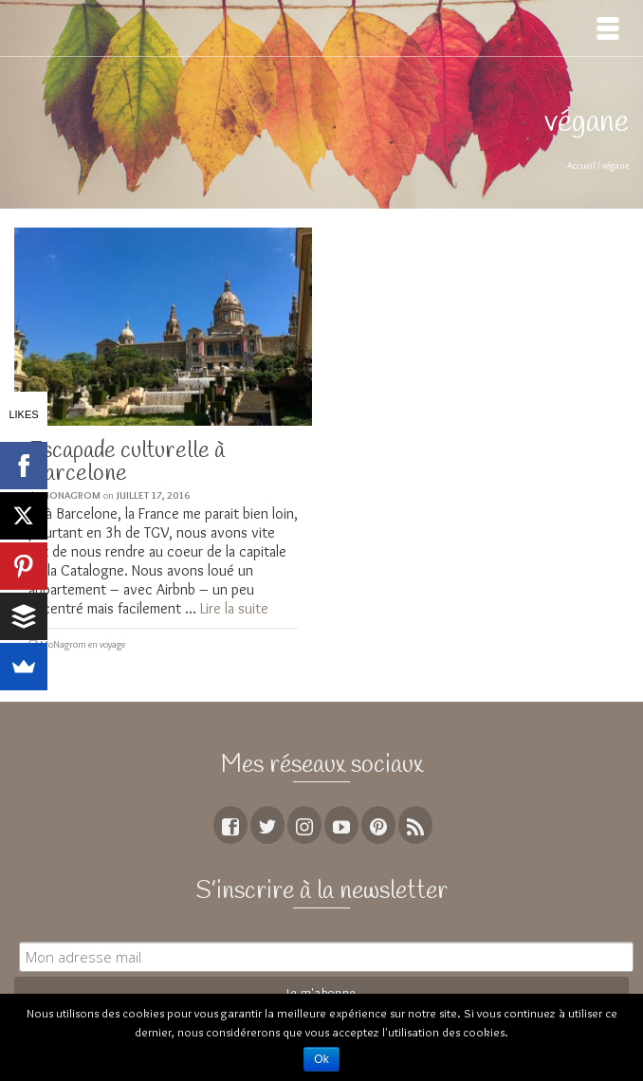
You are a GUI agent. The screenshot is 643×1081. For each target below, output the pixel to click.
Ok (321, 1059)
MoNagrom (71, 495)
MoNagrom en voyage (82, 644)
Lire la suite (234, 608)
